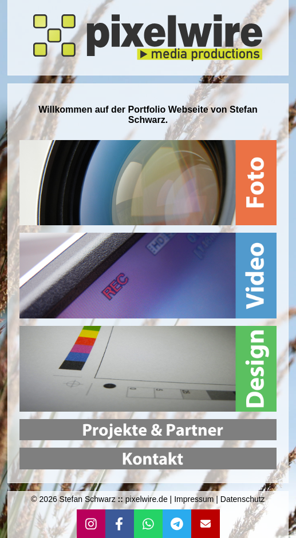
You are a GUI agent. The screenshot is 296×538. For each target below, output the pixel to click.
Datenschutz (242, 499)
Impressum (194, 499)
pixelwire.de (146, 499)
